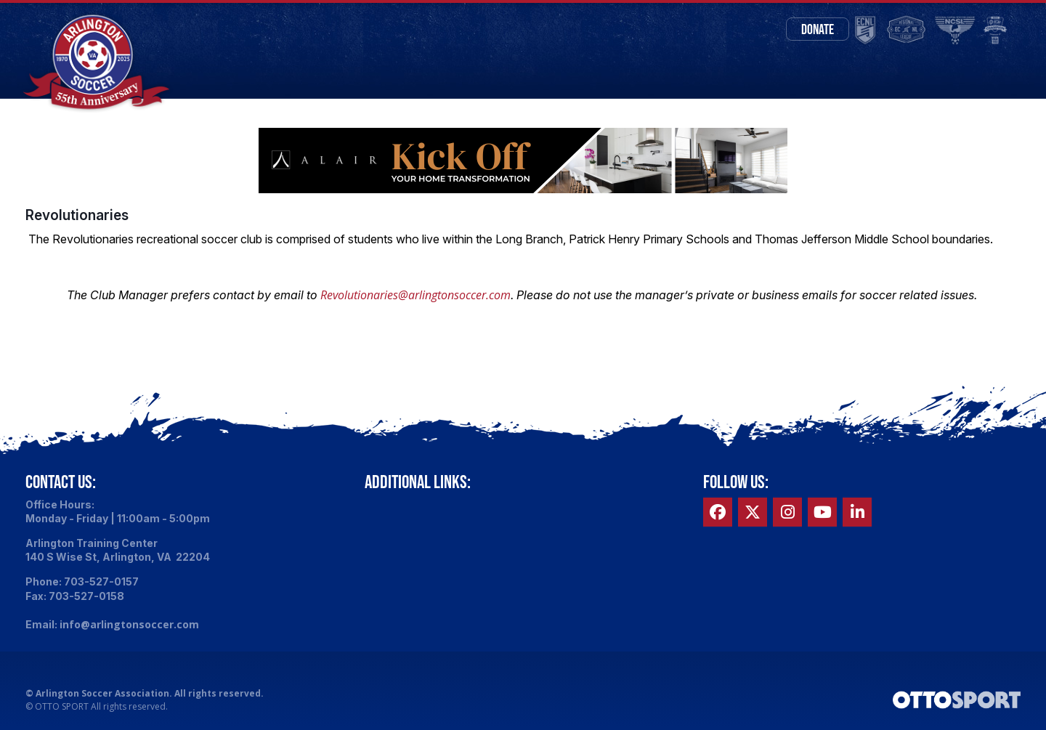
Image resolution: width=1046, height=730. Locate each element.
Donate (810, 29)
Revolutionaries (77, 217)
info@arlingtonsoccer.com (129, 626)
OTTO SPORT (62, 709)
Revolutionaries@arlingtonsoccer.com (415, 297)
